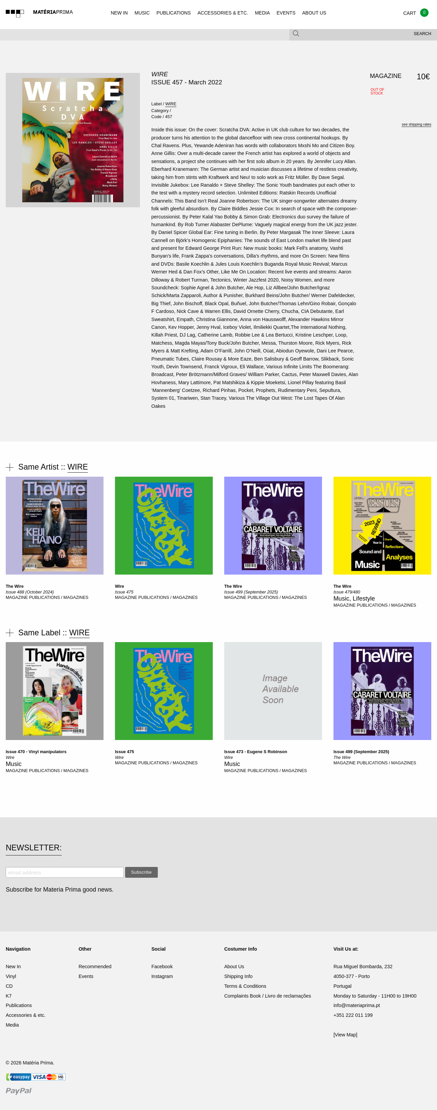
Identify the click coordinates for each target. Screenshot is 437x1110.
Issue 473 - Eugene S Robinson (255, 751)
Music (14, 764)
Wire (119, 586)
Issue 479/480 (346, 592)
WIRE (159, 74)
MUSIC (142, 12)
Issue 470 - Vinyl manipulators (36, 751)
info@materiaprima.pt (356, 1005)
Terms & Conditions (245, 986)
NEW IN (119, 12)
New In (13, 966)
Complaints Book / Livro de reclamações (267, 996)
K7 (9, 996)
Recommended (95, 966)
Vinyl (11, 976)
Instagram (162, 976)
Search (422, 33)
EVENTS (285, 12)
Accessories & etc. (26, 1015)
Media (12, 1025)
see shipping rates (416, 124)
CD (9, 986)
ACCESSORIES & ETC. (223, 12)
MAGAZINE (17, 597)
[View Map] (345, 1034)
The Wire (15, 586)
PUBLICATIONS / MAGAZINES (58, 597)
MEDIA (262, 12)
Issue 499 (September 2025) (251, 592)
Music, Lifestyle (354, 598)
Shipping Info (238, 976)
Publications (19, 1005)
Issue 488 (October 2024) (30, 592)
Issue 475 (124, 592)
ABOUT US (314, 12)
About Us (234, 966)
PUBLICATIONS (173, 12)
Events (86, 976)
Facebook (162, 966)
